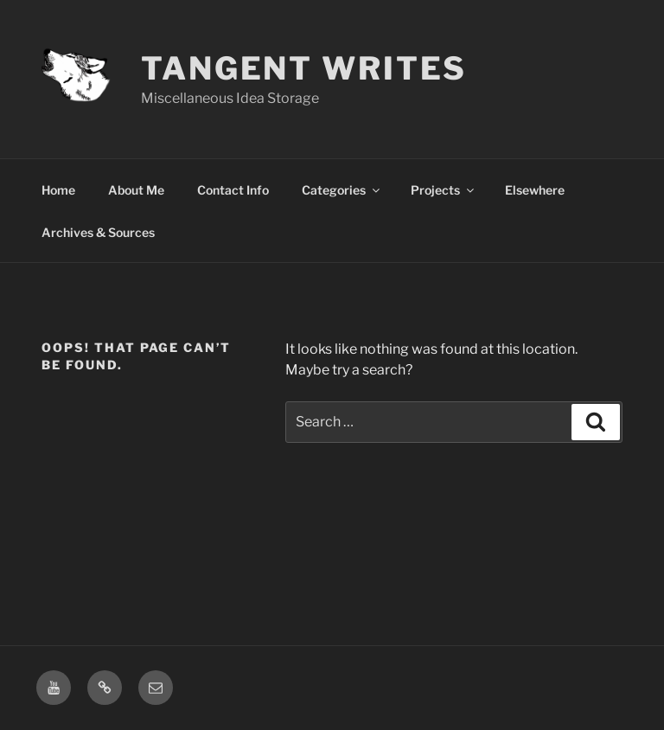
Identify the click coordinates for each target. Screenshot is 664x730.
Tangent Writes (304, 68)
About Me (136, 189)
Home (58, 189)
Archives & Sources (98, 232)
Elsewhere (535, 189)
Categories (342, 189)
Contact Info (233, 189)
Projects (443, 189)
